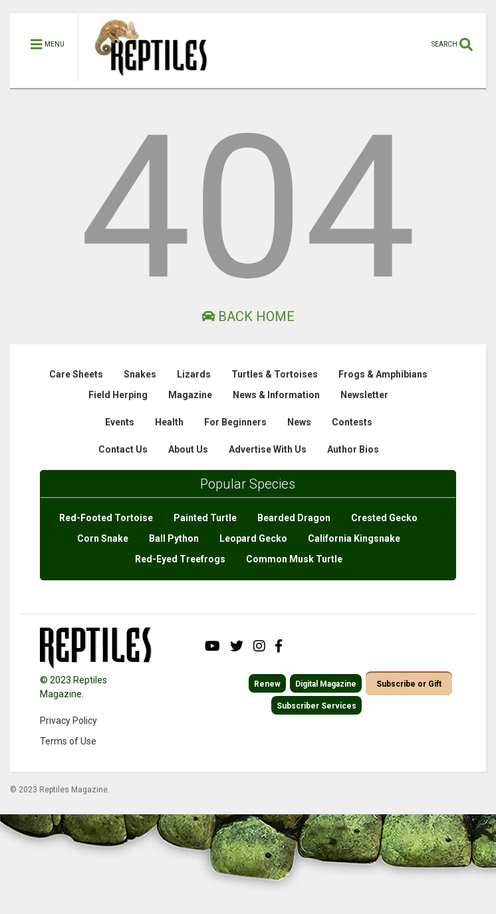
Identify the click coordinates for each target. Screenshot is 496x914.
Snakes (140, 374)
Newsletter (364, 395)
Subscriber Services (316, 706)
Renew (267, 684)
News (299, 422)
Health (169, 422)
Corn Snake (102, 538)
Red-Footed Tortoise (106, 518)
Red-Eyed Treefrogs (180, 559)
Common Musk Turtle (294, 559)
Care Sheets (76, 374)
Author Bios (353, 449)
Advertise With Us (268, 449)
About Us (188, 449)
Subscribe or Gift (408, 684)
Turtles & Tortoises (274, 374)
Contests (352, 422)
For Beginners (235, 422)
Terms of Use (68, 741)
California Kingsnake (354, 538)
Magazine (190, 395)
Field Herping (118, 395)
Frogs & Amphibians (383, 374)
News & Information (276, 395)
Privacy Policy (68, 720)
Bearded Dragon (293, 518)
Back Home (248, 316)
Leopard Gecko (253, 538)
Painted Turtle (205, 518)
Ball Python (174, 538)
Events (119, 422)
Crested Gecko (384, 518)
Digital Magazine (325, 684)
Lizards (194, 374)
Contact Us (123, 449)
